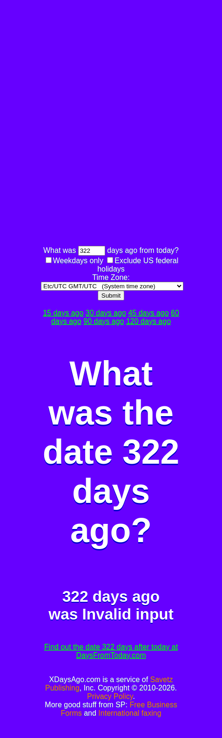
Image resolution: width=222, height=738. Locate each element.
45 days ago (148, 313)
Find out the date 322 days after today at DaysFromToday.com (111, 651)
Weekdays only (78, 261)
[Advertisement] (111, 124)
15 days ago (63, 313)
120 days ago (148, 321)
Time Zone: (110, 277)
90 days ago (103, 321)
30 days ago (106, 313)
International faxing (129, 713)
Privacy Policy (110, 696)
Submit (111, 295)
